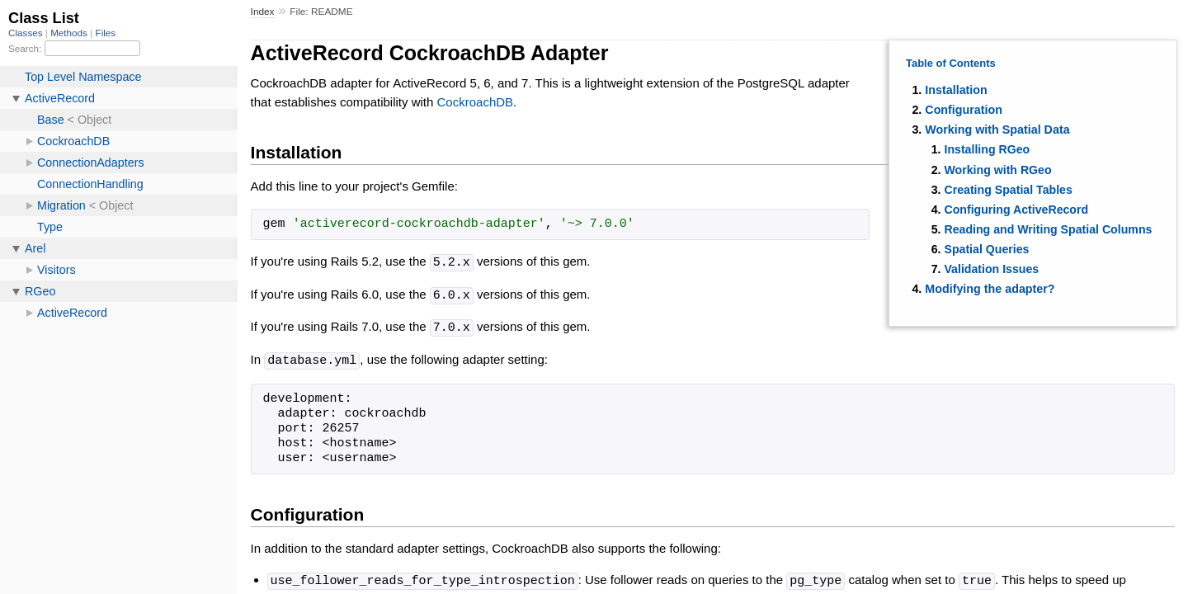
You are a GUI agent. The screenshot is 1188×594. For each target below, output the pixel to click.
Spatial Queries (986, 249)
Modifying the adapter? (989, 288)
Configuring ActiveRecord (1016, 209)
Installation (956, 90)
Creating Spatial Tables (1008, 189)
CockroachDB (475, 102)
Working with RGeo (997, 170)
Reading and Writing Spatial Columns (1048, 229)
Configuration (963, 109)
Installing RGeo (987, 149)
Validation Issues (991, 269)
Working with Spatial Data (997, 129)
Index (263, 11)
